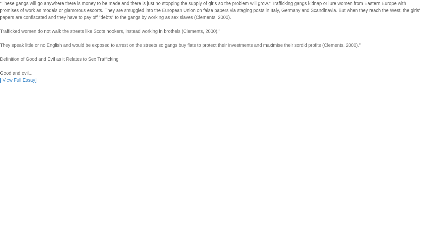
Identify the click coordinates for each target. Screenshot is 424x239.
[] (18, 80)
